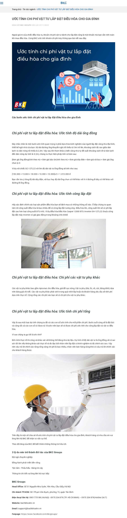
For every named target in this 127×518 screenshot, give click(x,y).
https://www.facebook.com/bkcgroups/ (39, 514)
